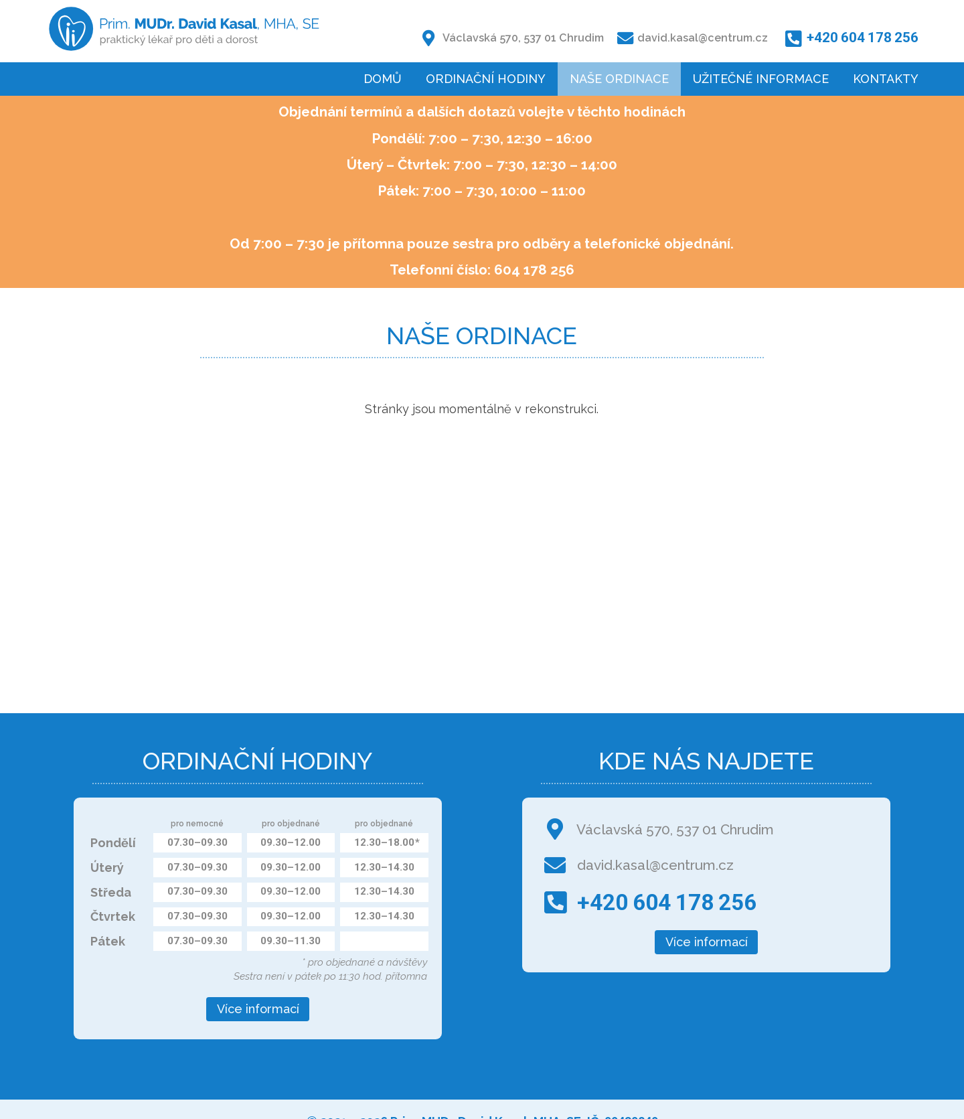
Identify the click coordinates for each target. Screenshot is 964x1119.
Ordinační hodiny (486, 79)
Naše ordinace (619, 79)
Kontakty (885, 79)
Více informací (258, 1009)
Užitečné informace (761, 79)
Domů (383, 79)
